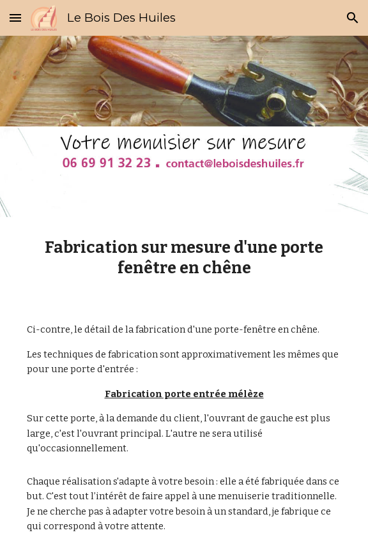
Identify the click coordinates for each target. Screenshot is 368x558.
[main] (184, 257)
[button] (15, 17)
